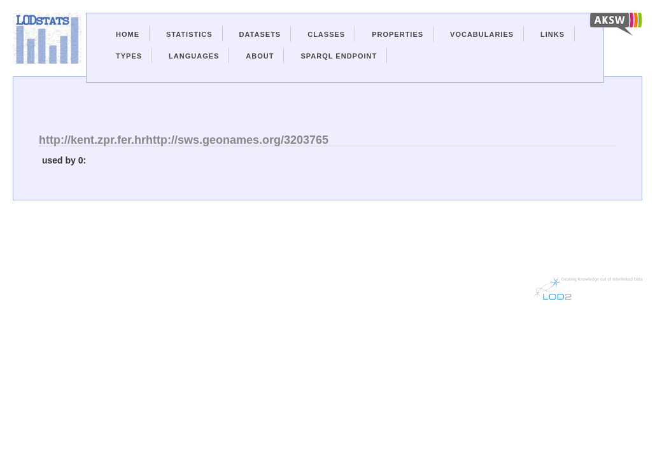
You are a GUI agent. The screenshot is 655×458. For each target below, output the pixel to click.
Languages (194, 56)
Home (127, 34)
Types (129, 56)
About (260, 56)
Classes (326, 34)
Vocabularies (482, 34)
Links (552, 34)
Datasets (260, 34)
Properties (397, 34)
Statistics (189, 34)
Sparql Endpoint (338, 56)
